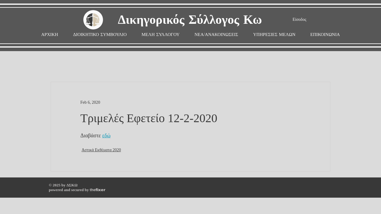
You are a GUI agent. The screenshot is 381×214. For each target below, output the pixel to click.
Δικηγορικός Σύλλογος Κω (190, 20)
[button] (160, 34)
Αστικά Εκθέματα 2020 (101, 150)
